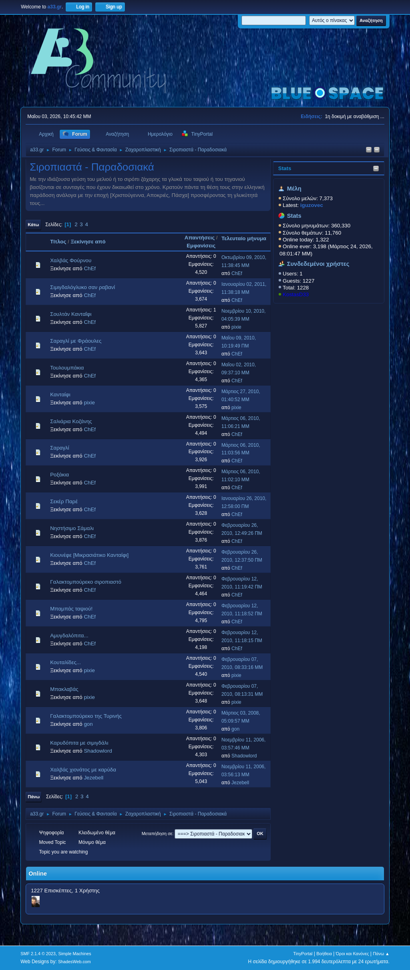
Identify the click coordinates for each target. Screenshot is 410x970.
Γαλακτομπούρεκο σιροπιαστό (85, 582)
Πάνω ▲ (381, 953)
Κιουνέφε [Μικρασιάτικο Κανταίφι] (89, 555)
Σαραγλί (59, 448)
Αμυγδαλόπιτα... (69, 636)
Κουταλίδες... (65, 662)
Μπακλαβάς (64, 689)
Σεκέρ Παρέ (64, 501)
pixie (236, 327)
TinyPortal (302, 953)
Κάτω (33, 224)
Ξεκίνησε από (87, 242)
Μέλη (294, 188)
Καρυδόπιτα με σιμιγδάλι (79, 743)
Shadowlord (98, 751)
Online (37, 873)
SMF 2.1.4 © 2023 (38, 953)
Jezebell (93, 778)
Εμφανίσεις (201, 246)
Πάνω (34, 796)
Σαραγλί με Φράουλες (75, 341)
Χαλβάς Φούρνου (70, 260)
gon (88, 724)
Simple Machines (74, 953)
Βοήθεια (324, 953)
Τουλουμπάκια (67, 368)
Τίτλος (58, 242)
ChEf (90, 268)
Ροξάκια (59, 475)
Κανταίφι (60, 395)
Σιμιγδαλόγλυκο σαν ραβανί (82, 287)
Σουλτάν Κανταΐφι (70, 314)
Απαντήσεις (200, 238)
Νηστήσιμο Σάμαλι (72, 528)
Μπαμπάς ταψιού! (71, 609)
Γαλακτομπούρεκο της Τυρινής (86, 716)
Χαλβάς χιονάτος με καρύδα (83, 770)
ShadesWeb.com (74, 961)
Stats (284, 168)
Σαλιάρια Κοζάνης (71, 421)
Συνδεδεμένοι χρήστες (318, 264)
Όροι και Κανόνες (352, 953)
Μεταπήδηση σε (157, 833)
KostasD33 (296, 294)
